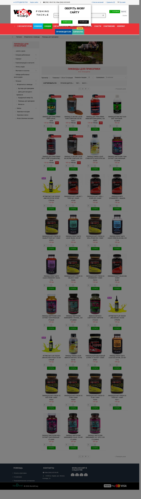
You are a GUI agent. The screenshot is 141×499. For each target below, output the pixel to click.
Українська (67, 22)
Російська (83, 22)
